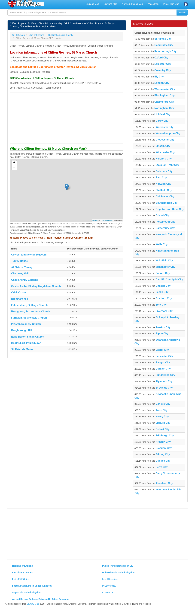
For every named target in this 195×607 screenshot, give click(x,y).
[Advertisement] (66, 118)
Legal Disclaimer (110, 579)
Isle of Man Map (171, 4)
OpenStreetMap (107, 220)
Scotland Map (110, 4)
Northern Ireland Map (132, 4)
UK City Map (33, 604)
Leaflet (95, 220)
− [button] (14, 167)
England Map (92, 4)
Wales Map (153, 4)
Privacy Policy (109, 586)
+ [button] (14, 162)
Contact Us (107, 592)
